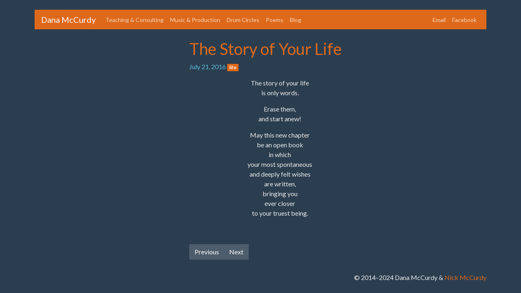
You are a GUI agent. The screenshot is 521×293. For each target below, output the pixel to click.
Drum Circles (243, 19)
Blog (295, 19)
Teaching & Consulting (134, 19)
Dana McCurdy (68, 19)
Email (439, 19)
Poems (274, 19)
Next (236, 252)
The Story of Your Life (265, 49)
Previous (207, 252)
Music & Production (195, 19)
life (232, 67)
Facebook (464, 19)
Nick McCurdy (465, 277)
